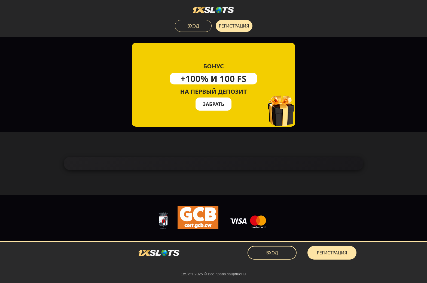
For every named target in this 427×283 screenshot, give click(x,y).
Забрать (213, 104)
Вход (193, 26)
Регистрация (234, 26)
